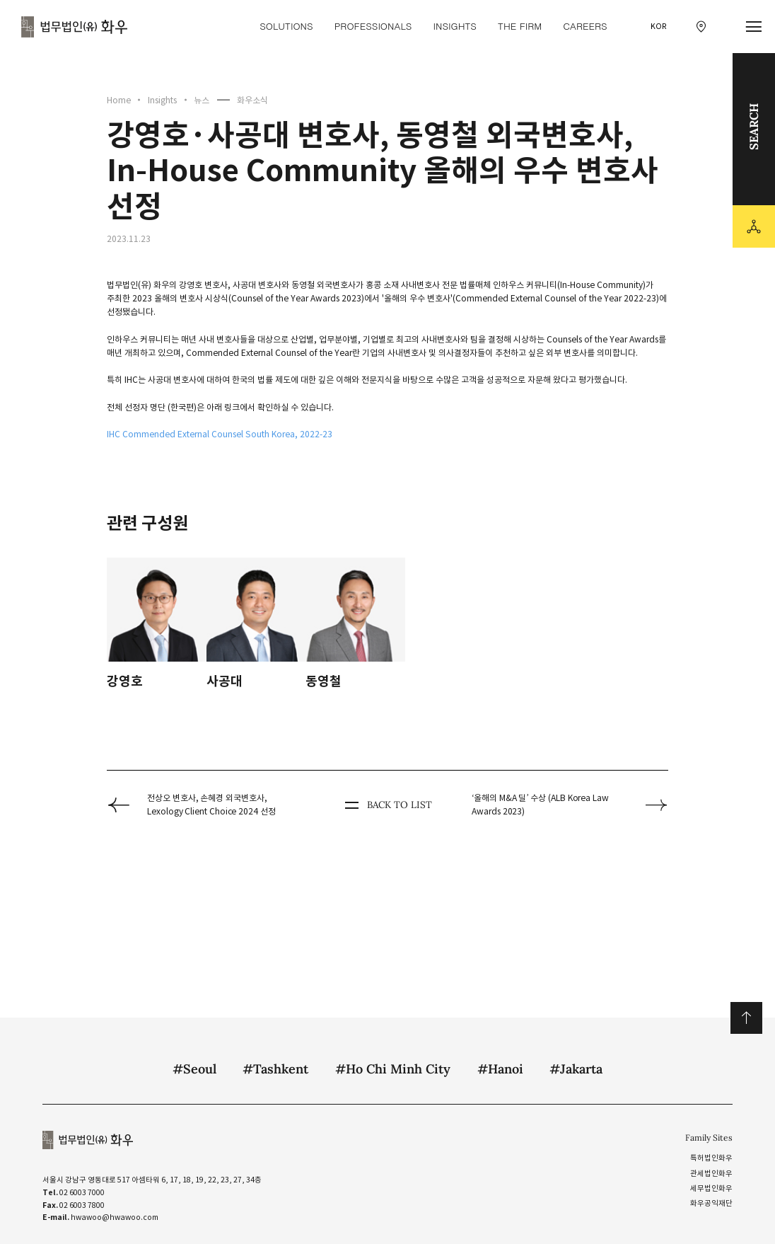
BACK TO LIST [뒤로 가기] (387, 805)
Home (119, 100)
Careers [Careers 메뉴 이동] (585, 26)
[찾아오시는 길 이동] (701, 26)
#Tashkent (275, 1069)
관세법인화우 (711, 1173)
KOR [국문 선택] (659, 26)
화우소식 (252, 100)
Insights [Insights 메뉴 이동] (454, 26)
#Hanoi (500, 1069)
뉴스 (201, 100)
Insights (162, 100)
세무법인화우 (711, 1188)
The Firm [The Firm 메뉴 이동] (520, 26)
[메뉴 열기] (754, 27)
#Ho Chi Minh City (392, 1069)
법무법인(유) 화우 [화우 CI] (74, 27)
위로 (746, 1018)
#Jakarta (575, 1069)
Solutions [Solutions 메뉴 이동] (286, 26)
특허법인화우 (711, 1158)
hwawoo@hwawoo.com (114, 1217)
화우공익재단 (711, 1203)
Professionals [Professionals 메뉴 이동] (373, 26)
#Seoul (194, 1069)
